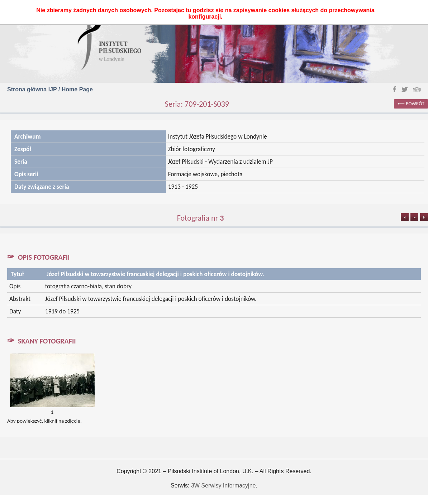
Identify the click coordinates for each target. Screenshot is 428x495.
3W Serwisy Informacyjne (223, 485)
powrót (415, 104)
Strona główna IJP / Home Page (50, 89)
